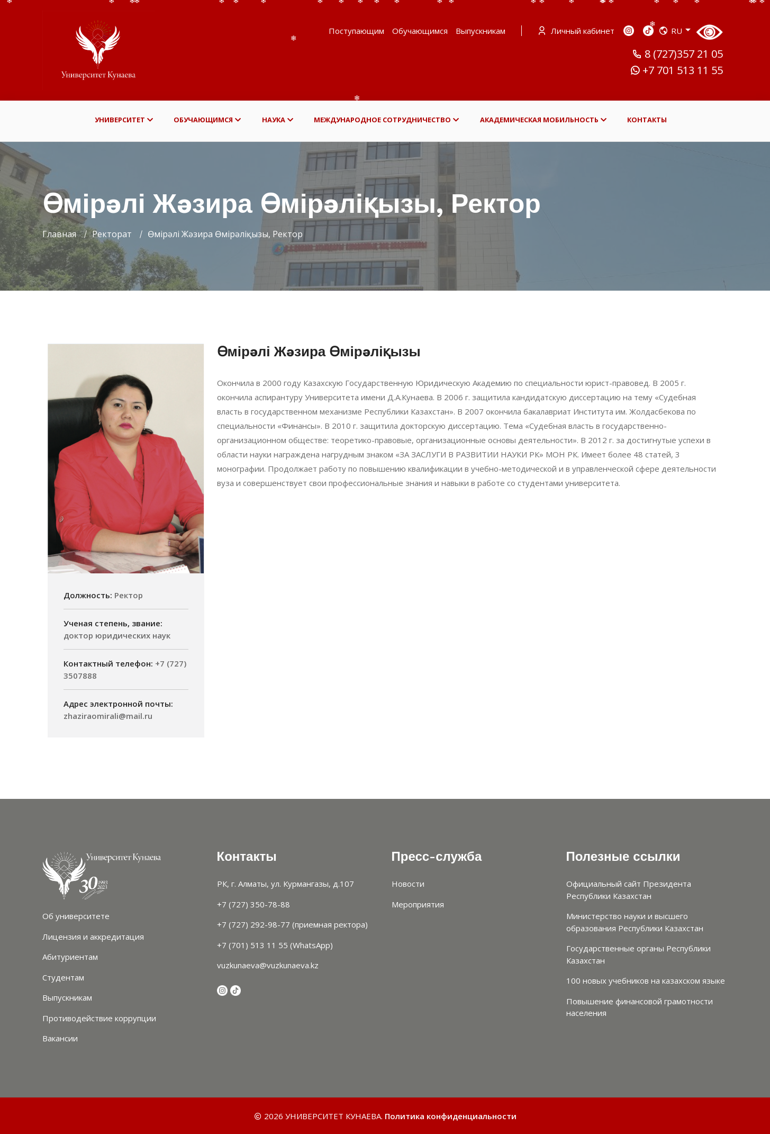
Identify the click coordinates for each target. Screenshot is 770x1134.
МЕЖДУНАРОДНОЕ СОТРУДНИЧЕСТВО (386, 120)
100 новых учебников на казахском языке (645, 980)
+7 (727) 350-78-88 (253, 904)
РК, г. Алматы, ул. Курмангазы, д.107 (285, 883)
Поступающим (356, 30)
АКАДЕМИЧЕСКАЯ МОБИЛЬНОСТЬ (543, 120)
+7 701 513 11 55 (676, 70)
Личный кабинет (577, 30)
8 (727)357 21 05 (677, 54)
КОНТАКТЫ (647, 119)
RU (675, 30)
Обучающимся (420, 30)
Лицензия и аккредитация (93, 936)
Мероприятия (418, 904)
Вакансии (60, 1038)
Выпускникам (480, 30)
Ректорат (112, 234)
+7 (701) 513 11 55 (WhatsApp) (275, 945)
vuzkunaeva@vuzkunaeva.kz (268, 965)
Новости (408, 883)
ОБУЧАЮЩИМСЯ (207, 120)
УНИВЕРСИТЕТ (124, 120)
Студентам (63, 977)
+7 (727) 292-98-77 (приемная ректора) (292, 924)
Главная (59, 234)
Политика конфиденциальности (451, 1116)
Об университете (76, 916)
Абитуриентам (70, 956)
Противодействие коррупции (99, 1018)
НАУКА (277, 120)
